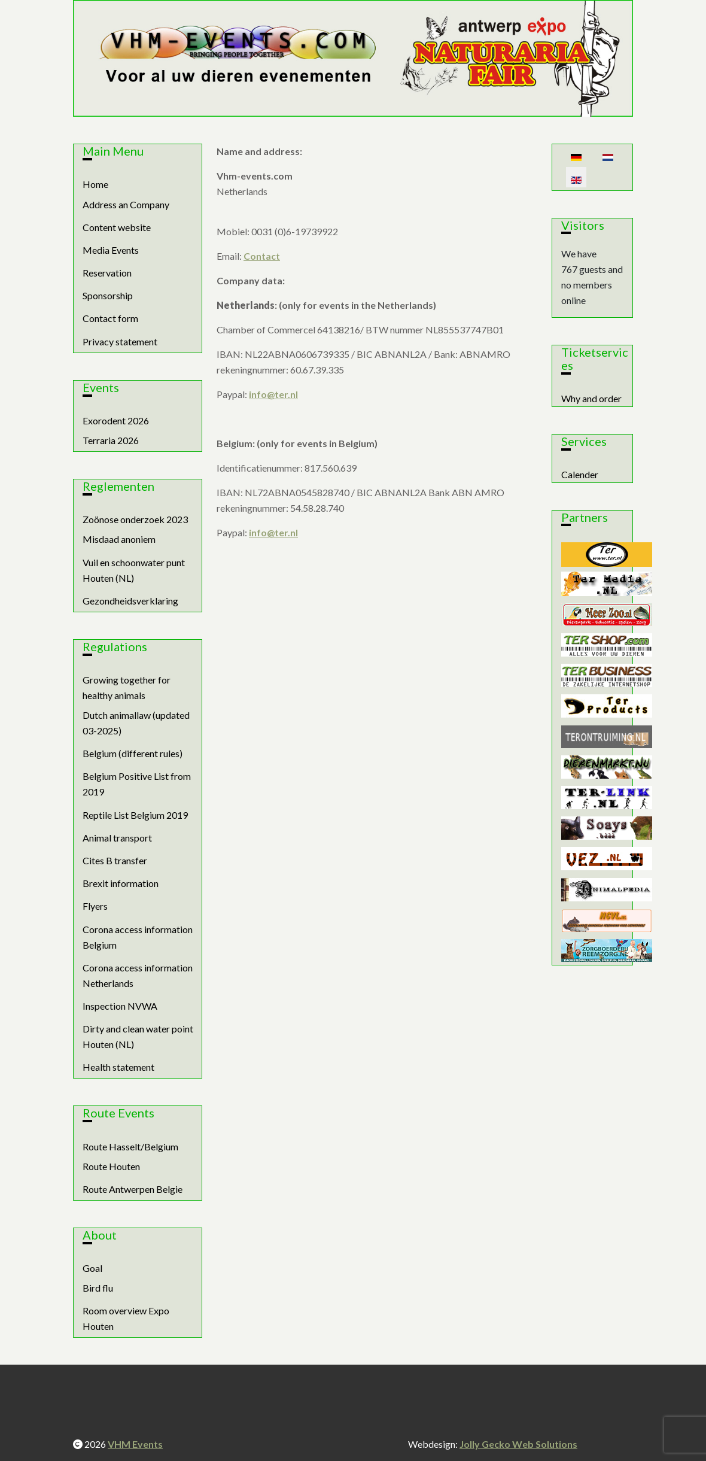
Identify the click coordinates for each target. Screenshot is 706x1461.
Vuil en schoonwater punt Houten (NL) (134, 570)
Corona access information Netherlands (138, 975)
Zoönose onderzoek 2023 (135, 519)
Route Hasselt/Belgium (130, 1146)
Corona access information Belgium (138, 937)
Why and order (591, 398)
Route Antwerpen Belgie (132, 1189)
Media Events (111, 250)
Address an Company (126, 204)
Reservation (107, 272)
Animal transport (117, 837)
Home (95, 184)
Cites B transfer (115, 860)
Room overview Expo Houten (126, 1318)
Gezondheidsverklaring (130, 600)
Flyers (95, 906)
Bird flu (98, 1287)
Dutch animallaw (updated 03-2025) (136, 722)
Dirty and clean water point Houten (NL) (138, 1036)
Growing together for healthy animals (127, 687)
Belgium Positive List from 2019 (137, 783)
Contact (262, 256)
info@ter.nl (273, 394)
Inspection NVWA (120, 1006)
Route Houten (111, 1166)
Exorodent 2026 (116, 420)
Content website (117, 227)
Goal (92, 1268)
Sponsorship (108, 295)
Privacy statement (120, 341)
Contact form (110, 318)
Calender (579, 474)
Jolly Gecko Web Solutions (518, 1444)
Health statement (118, 1067)
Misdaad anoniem (119, 539)
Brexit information (121, 883)
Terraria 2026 (111, 440)
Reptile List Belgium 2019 (135, 815)
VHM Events (135, 1444)
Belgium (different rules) (132, 753)
